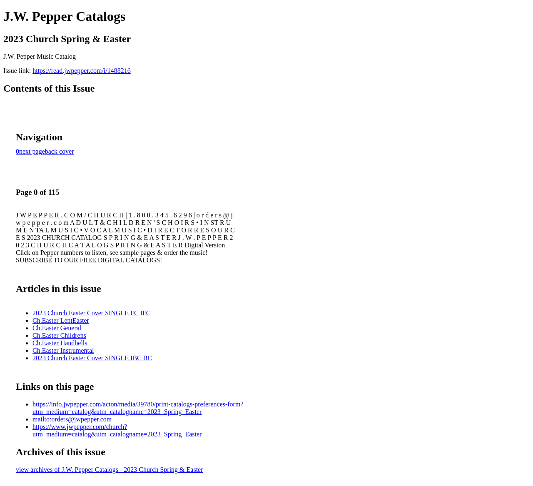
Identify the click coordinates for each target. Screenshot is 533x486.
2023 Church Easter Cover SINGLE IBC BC (92, 357)
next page (32, 151)
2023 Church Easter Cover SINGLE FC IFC (91, 313)
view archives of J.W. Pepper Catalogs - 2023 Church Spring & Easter (109, 469)
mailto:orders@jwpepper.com (72, 419)
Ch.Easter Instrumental (63, 350)
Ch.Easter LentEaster (60, 320)
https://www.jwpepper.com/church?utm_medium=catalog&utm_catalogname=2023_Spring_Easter (117, 430)
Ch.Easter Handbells (59, 342)
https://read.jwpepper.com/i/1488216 (81, 70)
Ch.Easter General (56, 327)
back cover (59, 151)
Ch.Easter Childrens (59, 335)
